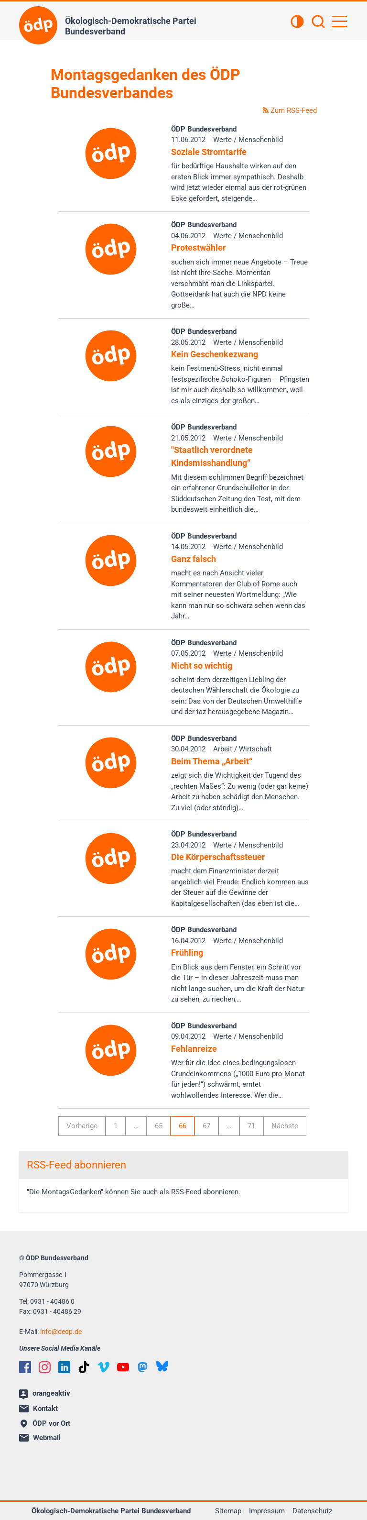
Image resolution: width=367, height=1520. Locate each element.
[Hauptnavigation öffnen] (339, 21)
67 (206, 1126)
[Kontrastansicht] (297, 22)
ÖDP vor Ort (45, 1423)
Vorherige (81, 1126)
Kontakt (38, 1408)
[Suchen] (318, 22)
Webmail (40, 1437)
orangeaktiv (44, 1394)
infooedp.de (61, 1331)
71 (251, 1126)
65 (158, 1126)
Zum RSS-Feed (290, 110)
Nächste (284, 1126)
